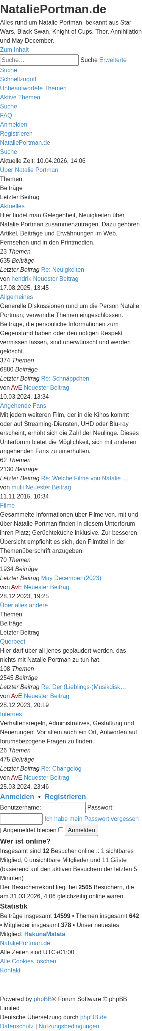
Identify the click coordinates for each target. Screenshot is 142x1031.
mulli (17, 487)
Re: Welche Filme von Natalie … (85, 478)
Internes (11, 714)
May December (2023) (71, 578)
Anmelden (17, 796)
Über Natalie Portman (29, 170)
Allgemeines (16, 297)
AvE (16, 387)
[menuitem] (33, 88)
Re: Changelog (61, 768)
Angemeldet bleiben (33, 830)
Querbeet (12, 641)
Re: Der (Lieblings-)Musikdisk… (83, 687)
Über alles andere (24, 605)
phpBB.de (93, 1017)
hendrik (21, 279)
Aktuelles (12, 206)
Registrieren (65, 796)
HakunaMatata (44, 934)
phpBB (43, 999)
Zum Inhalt (14, 49)
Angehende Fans (23, 405)
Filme (7, 505)
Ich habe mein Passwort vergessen (91, 819)
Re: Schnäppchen (65, 378)
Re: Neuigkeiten (62, 269)
